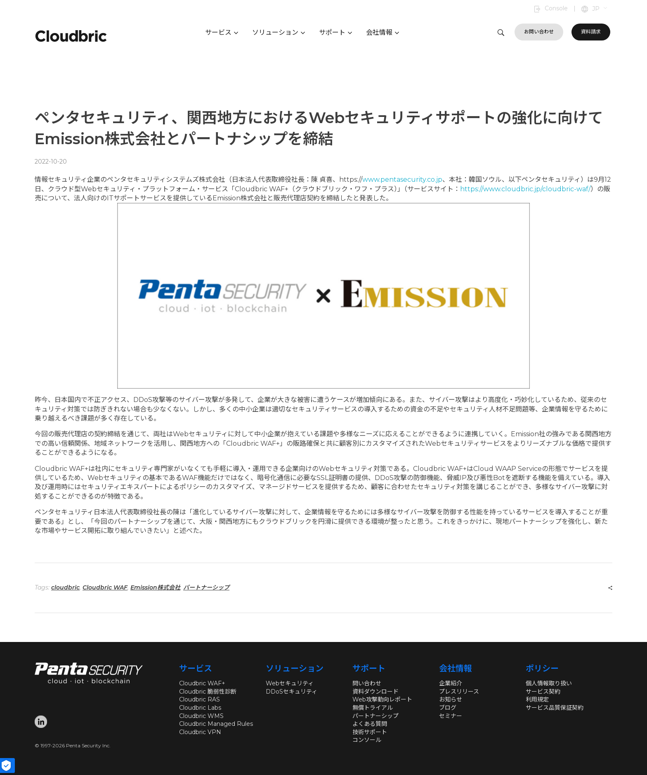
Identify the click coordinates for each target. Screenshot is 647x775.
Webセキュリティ (290, 683)
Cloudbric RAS (199, 699)
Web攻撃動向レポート (382, 699)
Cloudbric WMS (201, 716)
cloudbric (65, 587)
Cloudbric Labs (200, 707)
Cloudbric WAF (105, 587)
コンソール (366, 740)
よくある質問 (369, 723)
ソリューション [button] (278, 32)
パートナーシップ (206, 587)
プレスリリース (459, 691)
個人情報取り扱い (549, 683)
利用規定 (537, 699)
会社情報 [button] (382, 32)
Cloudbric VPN (200, 732)
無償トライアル (372, 707)
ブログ (447, 707)
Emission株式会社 (155, 587)
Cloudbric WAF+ (202, 683)
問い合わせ (366, 683)
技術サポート (369, 732)
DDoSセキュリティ (291, 691)
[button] (600, 9)
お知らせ (450, 699)
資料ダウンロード (375, 691)
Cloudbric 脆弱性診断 (207, 691)
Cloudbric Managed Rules (216, 723)
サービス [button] (221, 32)
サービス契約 (543, 691)
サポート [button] (335, 32)
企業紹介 (450, 683)
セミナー (450, 716)
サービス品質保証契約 (554, 707)
